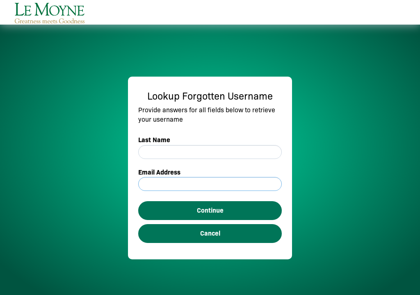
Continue (210, 210)
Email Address (159, 172)
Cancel (210, 233)
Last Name (154, 140)
